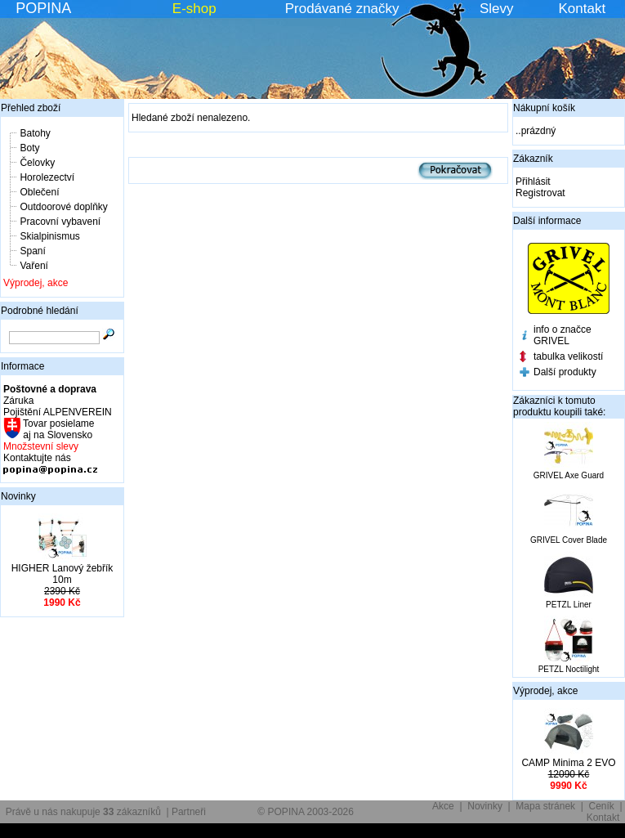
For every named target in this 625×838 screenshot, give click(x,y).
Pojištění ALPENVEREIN (57, 412)
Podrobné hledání (39, 310)
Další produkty (564, 372)
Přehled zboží (30, 108)
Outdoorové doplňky (63, 207)
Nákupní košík (544, 108)
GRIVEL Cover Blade (568, 540)
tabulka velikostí (568, 356)
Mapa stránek (545, 806)
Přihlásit (533, 181)
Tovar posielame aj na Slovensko (57, 429)
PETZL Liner (569, 604)
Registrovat (540, 193)
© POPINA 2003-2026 (305, 812)
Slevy (497, 8)
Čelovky (37, 162)
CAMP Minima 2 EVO (568, 763)
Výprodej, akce (35, 283)
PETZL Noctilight (569, 669)
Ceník (601, 806)
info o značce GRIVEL (562, 335)
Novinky (18, 496)
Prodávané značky (342, 8)
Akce (443, 806)
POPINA (43, 8)
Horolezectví (47, 177)
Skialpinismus (49, 236)
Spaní (32, 251)
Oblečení (39, 192)
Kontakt (582, 8)
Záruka (18, 400)
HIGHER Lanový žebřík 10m (62, 573)
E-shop (194, 8)
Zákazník (533, 158)
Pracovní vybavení (60, 221)
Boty (29, 148)
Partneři (189, 812)
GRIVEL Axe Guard (568, 475)
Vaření (33, 265)
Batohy (35, 133)
